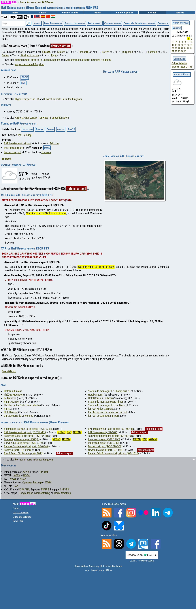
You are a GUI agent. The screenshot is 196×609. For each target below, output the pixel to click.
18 (188, 45)
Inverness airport (13, 148)
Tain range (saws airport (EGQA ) (22, 439)
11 (188, 41)
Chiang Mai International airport (139, 23)
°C (25, 17)
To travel (6, 158)
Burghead (127, 52)
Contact (16, 508)
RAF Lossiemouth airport (17, 143)
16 (182, 45)
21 (176, 48)
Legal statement (20, 512)
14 (176, 45)
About (24, 504)
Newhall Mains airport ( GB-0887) (106, 450)
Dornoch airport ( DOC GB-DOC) (105, 446)
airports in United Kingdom (29, 64)
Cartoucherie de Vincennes (18, 415)
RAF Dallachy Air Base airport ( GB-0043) (110, 429)
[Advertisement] (99, 478)
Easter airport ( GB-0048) (17, 450)
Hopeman (151, 52)
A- (2, 16)
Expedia (50, 129)
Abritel (60, 129)
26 (191, 48)
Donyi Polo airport (53, 23)
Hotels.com (27, 129)
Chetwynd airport (112, 23)
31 (185, 51)
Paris (7, 408)
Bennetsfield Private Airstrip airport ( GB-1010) (113, 453)
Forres (105, 52)
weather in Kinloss (182, 74)
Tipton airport (95, 23)
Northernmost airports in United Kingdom (37, 60)
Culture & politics (124, 12)
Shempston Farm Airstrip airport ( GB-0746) (28, 429)
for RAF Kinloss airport (100, 408)
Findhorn (84, 52)
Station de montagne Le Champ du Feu (109, 391)
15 (179, 45)
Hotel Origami (95, 394)
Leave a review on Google (142, 560)
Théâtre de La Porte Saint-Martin (22, 405)
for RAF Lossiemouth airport (103, 415)
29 (179, 51)
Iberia (47, 148)
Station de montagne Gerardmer (105, 401)
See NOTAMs (9, 371)
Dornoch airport (12, 152)
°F (28, 17)
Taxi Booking (25, 135)
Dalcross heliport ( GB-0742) (103, 443)
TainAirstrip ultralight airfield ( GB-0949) (110, 436)
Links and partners (22, 516)
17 (185, 45)
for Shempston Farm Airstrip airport (107, 412)
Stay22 (71, 129)
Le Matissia (10, 398)
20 (173, 48)
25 (188, 48)
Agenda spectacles (180, 22)
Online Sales (179, 58)
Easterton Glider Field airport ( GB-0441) (26, 436)
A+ (5, 17)
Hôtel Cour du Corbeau (100, 398)
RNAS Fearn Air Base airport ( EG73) (23, 453)
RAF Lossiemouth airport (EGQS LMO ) (25, 432)
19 (191, 45)
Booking (39, 129)
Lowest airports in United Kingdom (63, 99)
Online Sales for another (182, 65)
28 (176, 51)
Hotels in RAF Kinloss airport (121, 71)
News (15, 12)
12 (191, 41)
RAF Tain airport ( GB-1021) (103, 432)
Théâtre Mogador (13, 394)
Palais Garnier (11, 401)
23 (182, 48)
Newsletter (18, 521)
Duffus (5, 55)
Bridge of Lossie (30, 55)
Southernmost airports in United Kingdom (88, 60)
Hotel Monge (11, 412)
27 (173, 51)
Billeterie (177, 27)
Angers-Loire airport (75, 23)
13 (173, 45)
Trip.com (54, 143)
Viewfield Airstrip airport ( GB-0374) (23, 443)
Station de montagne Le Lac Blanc (106, 405)
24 (185, 48)
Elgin (54, 55)
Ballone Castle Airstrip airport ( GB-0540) (26, 446)
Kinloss (46, 52)
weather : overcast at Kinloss (18, 164)
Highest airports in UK (27, 99)
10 (185, 41)
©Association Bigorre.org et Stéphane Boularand (98, 566)
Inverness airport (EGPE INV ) (104, 439)
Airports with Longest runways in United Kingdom (42, 117)
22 (179, 48)
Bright (13, 17)
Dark (19, 17)
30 (182, 51)
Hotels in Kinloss (13, 391)
